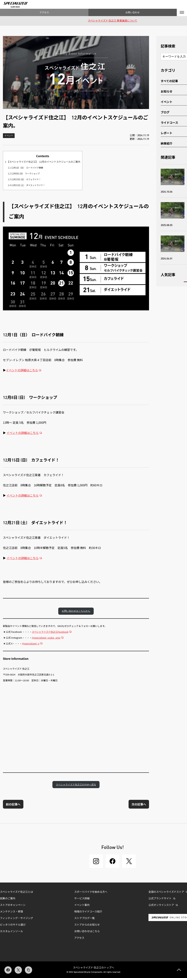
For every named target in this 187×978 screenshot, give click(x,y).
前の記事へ (13, 804)
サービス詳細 (82, 898)
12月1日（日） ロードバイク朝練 (25, 167)
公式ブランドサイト (159, 898)
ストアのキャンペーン (12, 905)
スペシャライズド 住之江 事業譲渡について (112, 21)
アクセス (44, 12)
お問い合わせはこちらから (76, 611)
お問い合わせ (132, 12)
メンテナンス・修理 (11, 911)
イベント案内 (82, 905)
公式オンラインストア (161, 905)
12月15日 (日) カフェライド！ (24, 179)
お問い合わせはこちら (87, 931)
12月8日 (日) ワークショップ (24, 173)
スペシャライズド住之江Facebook (50, 632)
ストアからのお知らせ (87, 925)
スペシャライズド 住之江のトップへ (93, 967)
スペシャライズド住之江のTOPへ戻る (76, 784)
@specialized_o (30, 643)
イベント (8, 136)
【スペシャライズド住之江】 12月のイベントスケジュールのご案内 (42, 161)
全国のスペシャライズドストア (166, 892)
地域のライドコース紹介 (88, 911)
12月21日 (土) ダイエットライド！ (26, 185)
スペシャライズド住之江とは (16, 892)
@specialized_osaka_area (46, 637)
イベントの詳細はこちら (22, 370)
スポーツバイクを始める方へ (90, 892)
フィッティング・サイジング (16, 918)
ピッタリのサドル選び (13, 925)
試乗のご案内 (7, 898)
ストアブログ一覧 (84, 918)
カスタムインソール (11, 931)
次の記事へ (138, 804)
